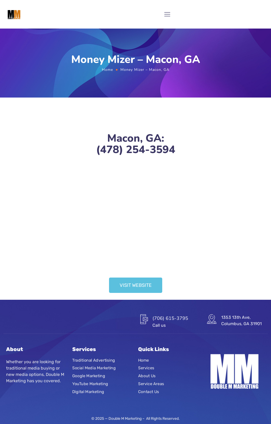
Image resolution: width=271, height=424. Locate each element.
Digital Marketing (88, 391)
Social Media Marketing (94, 368)
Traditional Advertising (93, 360)
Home (107, 69)
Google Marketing (88, 376)
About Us (147, 376)
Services (146, 368)
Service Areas (151, 383)
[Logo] (14, 14)
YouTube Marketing (90, 383)
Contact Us (148, 391)
